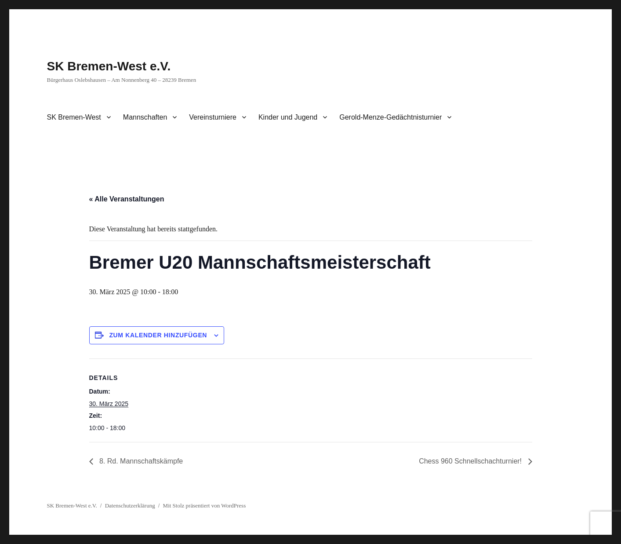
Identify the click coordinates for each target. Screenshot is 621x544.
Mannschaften (145, 117)
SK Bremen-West (74, 117)
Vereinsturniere (212, 117)
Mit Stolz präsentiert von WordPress (204, 505)
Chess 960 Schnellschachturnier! (471, 461)
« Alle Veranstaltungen (126, 199)
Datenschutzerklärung (130, 505)
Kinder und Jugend (287, 117)
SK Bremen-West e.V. (109, 66)
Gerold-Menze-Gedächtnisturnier (390, 117)
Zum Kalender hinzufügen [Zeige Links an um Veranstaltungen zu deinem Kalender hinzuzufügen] (158, 335)
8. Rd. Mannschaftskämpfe (140, 461)
